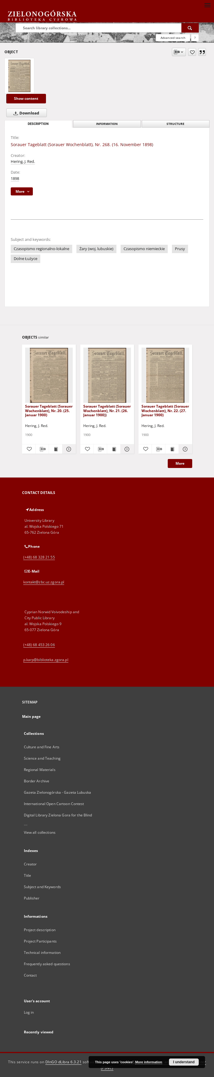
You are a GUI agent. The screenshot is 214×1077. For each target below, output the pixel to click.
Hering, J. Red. (23, 161)
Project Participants (40, 941)
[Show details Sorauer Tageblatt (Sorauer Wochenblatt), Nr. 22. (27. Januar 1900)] (184, 449)
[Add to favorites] (192, 52)
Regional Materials (40, 769)
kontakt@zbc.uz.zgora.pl (43, 582)
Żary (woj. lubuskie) (96, 248)
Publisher (32, 898)
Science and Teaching (42, 758)
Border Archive (37, 781)
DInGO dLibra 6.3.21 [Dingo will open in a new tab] (63, 1061)
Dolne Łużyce (25, 258)
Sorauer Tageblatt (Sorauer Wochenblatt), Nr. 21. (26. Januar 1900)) (107, 410)
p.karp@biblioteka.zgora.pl (45, 659)
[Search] (190, 28)
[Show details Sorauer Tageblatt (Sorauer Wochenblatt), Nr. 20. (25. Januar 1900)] (68, 449)
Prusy (180, 248)
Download (25, 113)
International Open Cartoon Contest (54, 803)
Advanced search (173, 38)
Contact (30, 975)
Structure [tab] (175, 124)
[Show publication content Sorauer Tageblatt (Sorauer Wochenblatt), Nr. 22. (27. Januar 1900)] (171, 449)
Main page (31, 716)
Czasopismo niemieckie (144, 248)
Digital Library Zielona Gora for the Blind (58, 815)
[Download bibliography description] (42, 449)
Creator (30, 864)
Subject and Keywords (42, 886)
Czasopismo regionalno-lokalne (41, 248)
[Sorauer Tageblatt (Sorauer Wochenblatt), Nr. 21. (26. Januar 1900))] (107, 375)
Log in (29, 1012)
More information (148, 1062)
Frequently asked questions (47, 963)
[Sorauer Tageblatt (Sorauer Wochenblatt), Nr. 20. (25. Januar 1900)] (49, 375)
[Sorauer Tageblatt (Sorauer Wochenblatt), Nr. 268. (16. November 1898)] (19, 76)
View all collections (40, 832)
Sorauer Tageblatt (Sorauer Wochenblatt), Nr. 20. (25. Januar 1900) (49, 410)
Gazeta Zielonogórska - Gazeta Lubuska (57, 792)
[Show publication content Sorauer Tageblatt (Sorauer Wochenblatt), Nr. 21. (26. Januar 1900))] (113, 449)
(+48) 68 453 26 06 (39, 644)
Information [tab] (107, 124)
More (179, 463)
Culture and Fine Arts (42, 746)
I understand (184, 1062)
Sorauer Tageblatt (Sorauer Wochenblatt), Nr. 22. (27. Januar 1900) (165, 410)
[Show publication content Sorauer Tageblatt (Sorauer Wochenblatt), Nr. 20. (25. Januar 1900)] (55, 449)
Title (27, 875)
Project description (40, 929)
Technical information (42, 952)
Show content (26, 98)
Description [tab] (38, 124)
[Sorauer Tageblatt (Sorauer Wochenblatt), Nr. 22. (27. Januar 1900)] (165, 375)
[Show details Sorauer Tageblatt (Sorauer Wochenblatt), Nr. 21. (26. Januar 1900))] (126, 449)
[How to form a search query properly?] (195, 37)
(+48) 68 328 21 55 (39, 557)
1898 (15, 178)
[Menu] (207, 5)
